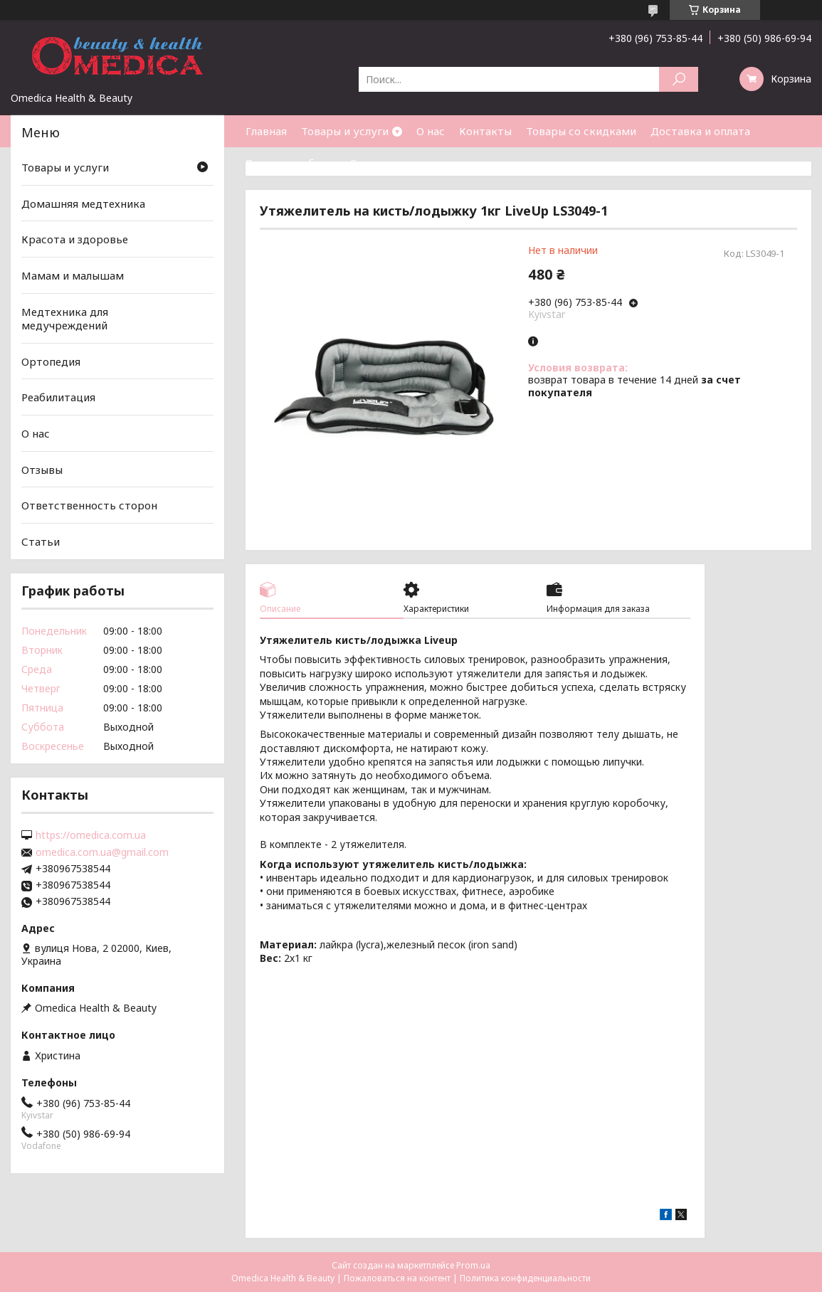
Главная (266, 131)
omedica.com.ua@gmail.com (102, 852)
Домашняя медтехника (83, 203)
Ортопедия (50, 361)
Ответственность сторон (89, 505)
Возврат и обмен (290, 163)
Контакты (485, 131)
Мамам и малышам (72, 275)
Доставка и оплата (700, 131)
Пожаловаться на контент (397, 1278)
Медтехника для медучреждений (64, 318)
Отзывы (42, 469)
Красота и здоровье (74, 239)
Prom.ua (473, 1265)
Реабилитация (58, 397)
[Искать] (678, 79)
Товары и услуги (345, 131)
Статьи (368, 163)
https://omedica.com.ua (91, 835)
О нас (430, 131)
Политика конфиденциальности (525, 1278)
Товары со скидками (581, 131)
